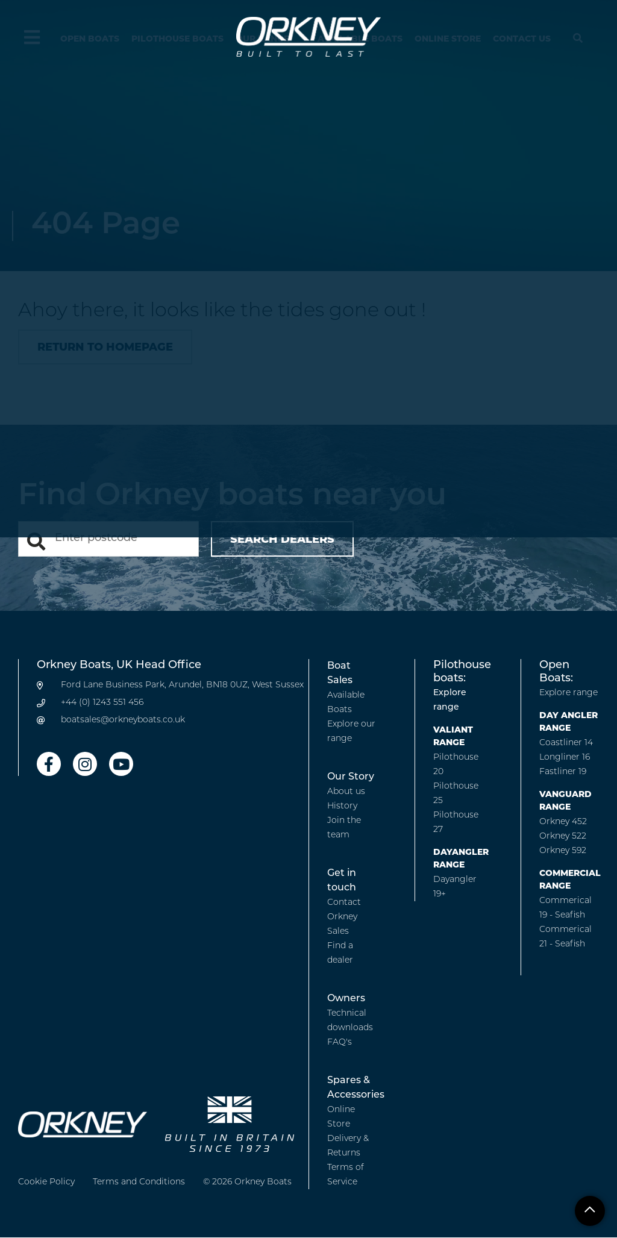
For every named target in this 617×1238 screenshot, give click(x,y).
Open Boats (89, 38)
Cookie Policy (46, 1182)
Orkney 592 (562, 850)
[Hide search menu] (578, 39)
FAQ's (339, 1042)
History (342, 806)
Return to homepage (105, 347)
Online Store (448, 38)
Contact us (522, 38)
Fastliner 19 (562, 772)
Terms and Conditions (139, 1182)
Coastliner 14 (566, 743)
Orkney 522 (562, 836)
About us (346, 791)
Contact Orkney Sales (344, 917)
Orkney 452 (563, 822)
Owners (346, 999)
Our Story (350, 777)
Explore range (568, 693)
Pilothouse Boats (177, 38)
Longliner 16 (564, 757)
